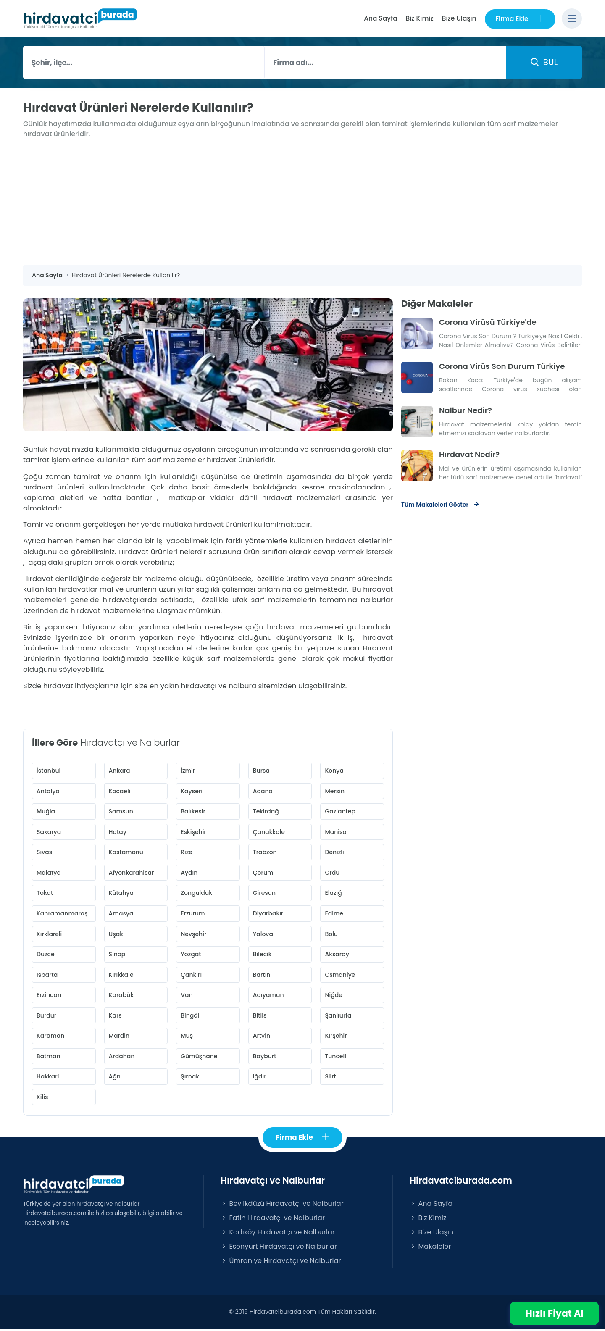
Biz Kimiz (419, 18)
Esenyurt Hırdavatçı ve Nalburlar (279, 1248)
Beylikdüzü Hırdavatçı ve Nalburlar (282, 1205)
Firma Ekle (519, 18)
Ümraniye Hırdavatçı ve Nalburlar (281, 1263)
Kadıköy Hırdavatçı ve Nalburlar (278, 1234)
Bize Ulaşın (459, 18)
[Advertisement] (302, 202)
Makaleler (430, 1248)
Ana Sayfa (380, 18)
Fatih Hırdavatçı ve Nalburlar (273, 1220)
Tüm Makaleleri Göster (440, 504)
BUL (544, 62)
